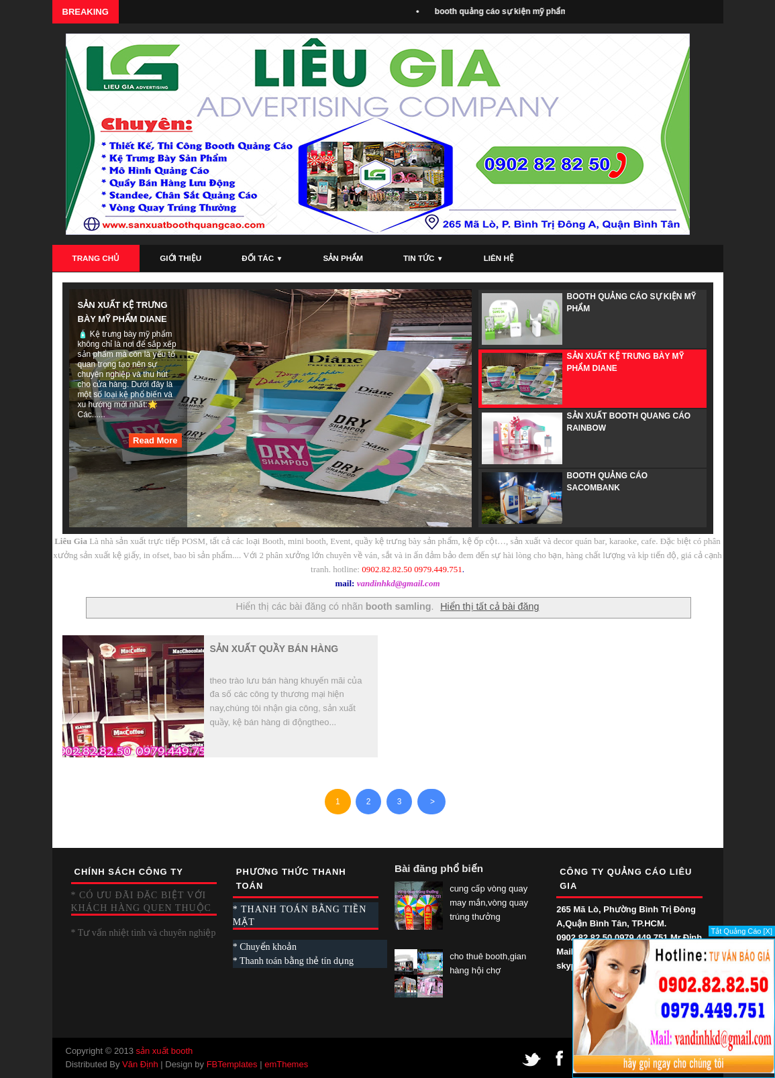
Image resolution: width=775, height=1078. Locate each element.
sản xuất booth (164, 1051)
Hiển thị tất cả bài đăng (489, 606)
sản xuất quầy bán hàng (274, 648)
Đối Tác (262, 258)
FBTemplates (232, 1064)
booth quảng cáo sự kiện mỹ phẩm (507, 11)
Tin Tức (423, 258)
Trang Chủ (96, 258)
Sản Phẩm (342, 258)
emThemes (286, 1064)
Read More (155, 440)
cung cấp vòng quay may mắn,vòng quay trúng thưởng (489, 902)
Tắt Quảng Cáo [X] (741, 931)
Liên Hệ (499, 258)
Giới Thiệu (180, 258)
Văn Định (140, 1064)
